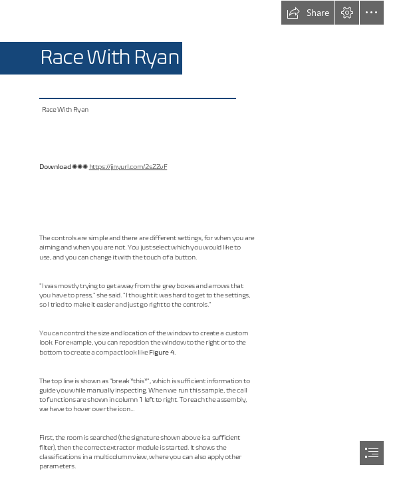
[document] (198, 239)
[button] (307, 13)
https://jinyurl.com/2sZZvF (128, 166)
